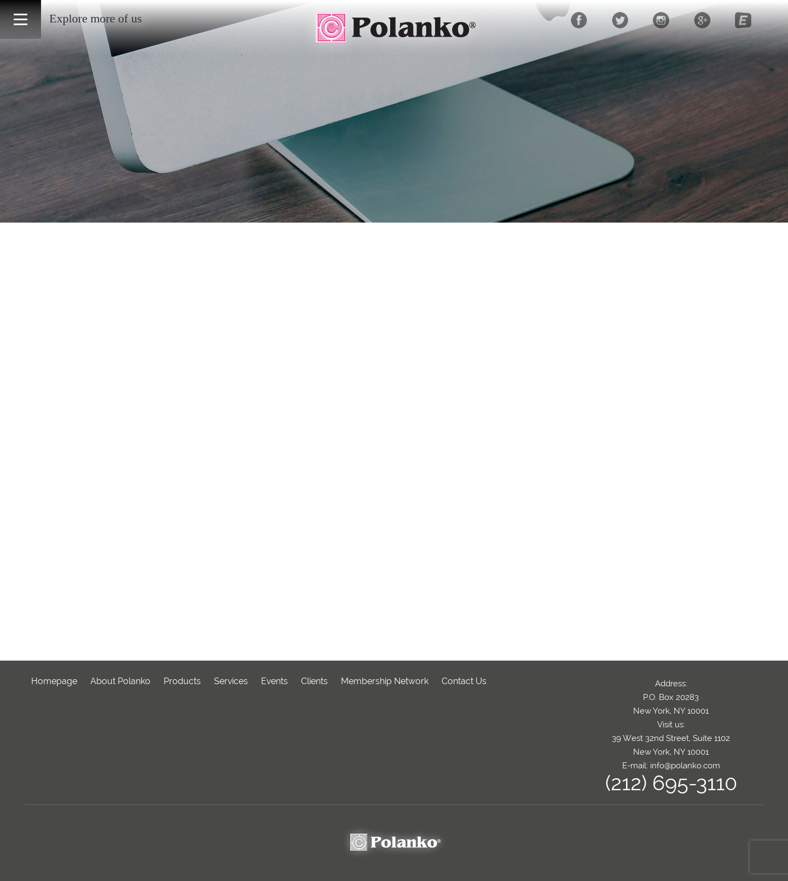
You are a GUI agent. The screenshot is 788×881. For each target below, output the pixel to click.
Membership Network (384, 681)
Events (274, 681)
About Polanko (120, 681)
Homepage (54, 681)
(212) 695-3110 (671, 783)
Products (182, 681)
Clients (314, 681)
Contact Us (464, 681)
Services (231, 681)
